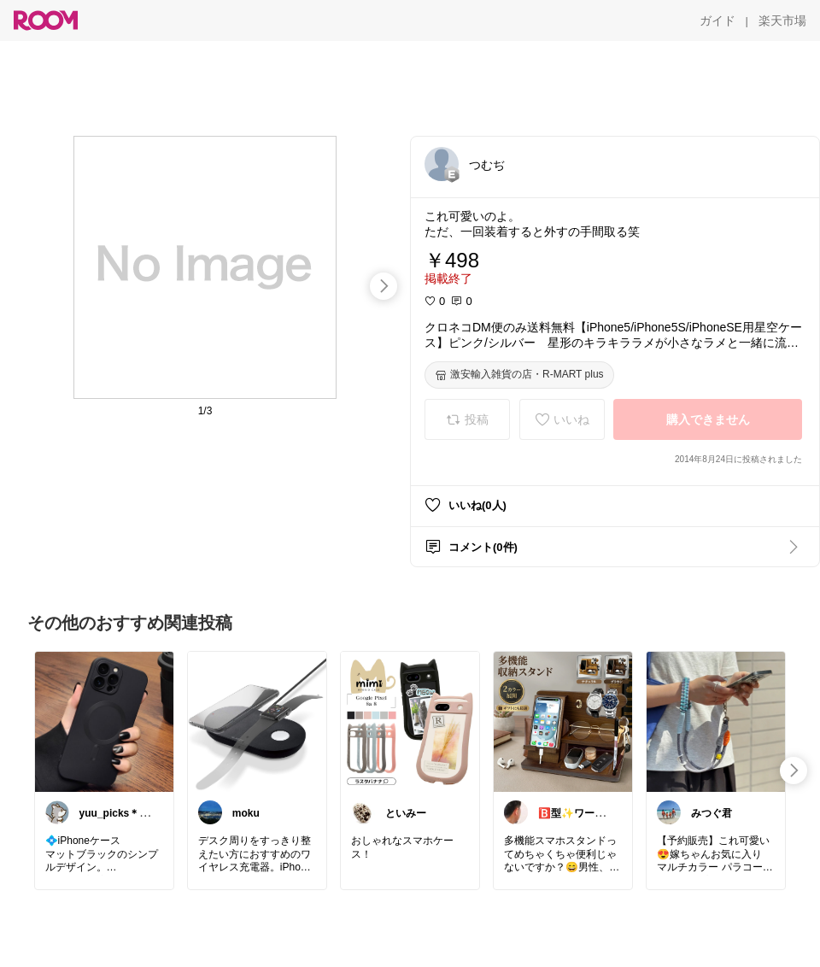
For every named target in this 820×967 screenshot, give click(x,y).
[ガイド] (717, 20)
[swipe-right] (383, 286)
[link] (104, 721)
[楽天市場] (782, 20)
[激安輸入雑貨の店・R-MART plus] (519, 375)
